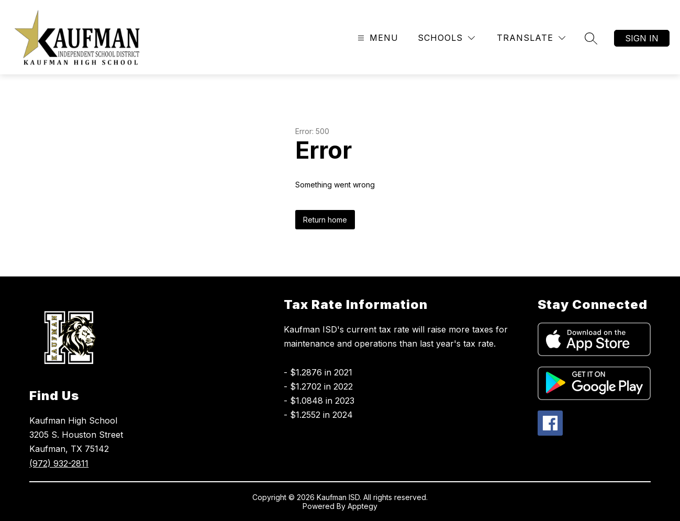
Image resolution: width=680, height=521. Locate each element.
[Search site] (591, 38)
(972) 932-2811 (58, 463)
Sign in (642, 38)
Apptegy (362, 506)
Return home (325, 219)
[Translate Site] (531, 38)
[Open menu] (376, 38)
